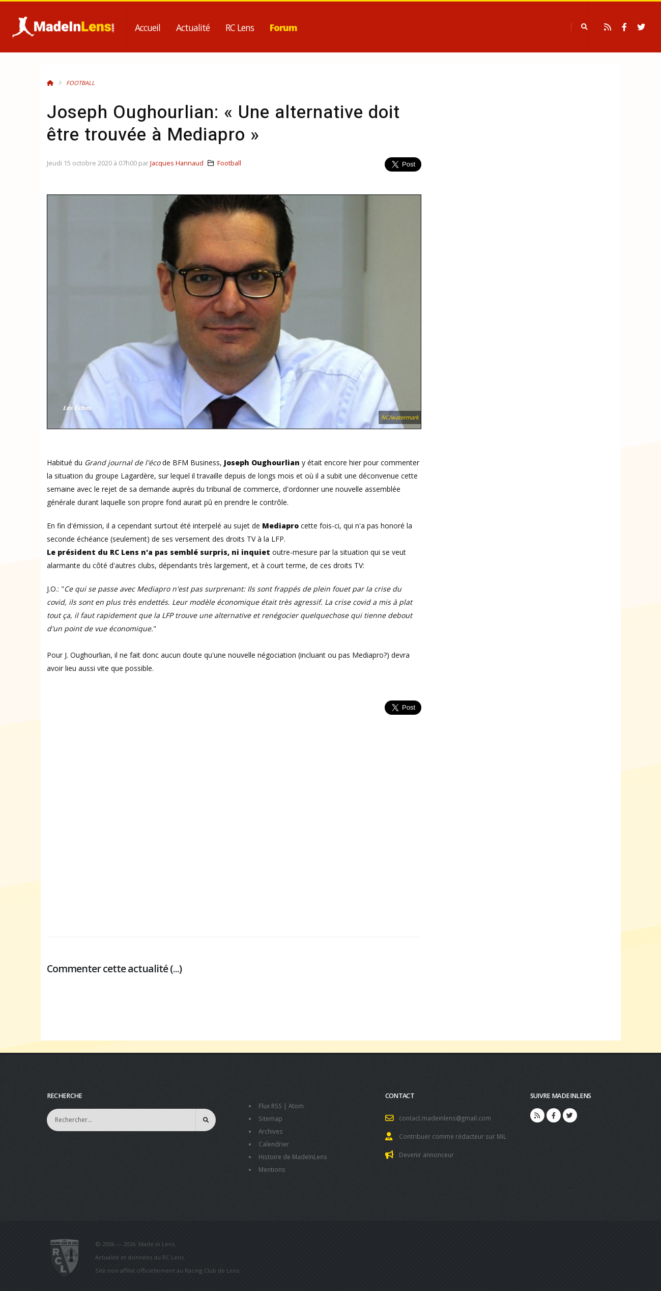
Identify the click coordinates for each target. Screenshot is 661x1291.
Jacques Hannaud (177, 163)
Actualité (193, 27)
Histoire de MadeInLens (294, 1154)
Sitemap (270, 1117)
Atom (299, 1105)
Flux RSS (271, 1105)
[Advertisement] (234, 820)
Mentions (273, 1166)
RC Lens (239, 27)
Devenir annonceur (428, 1153)
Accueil (147, 27)
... (176, 968)
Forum (283, 27)
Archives (271, 1130)
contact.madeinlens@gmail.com (447, 1117)
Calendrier (274, 1142)
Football (80, 83)
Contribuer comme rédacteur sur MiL (455, 1135)
